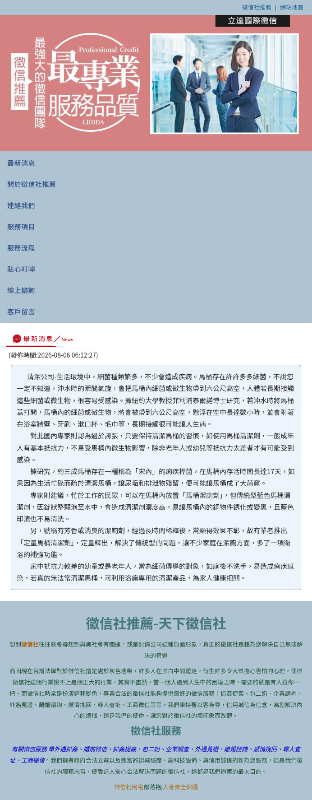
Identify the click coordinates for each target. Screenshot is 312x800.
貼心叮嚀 (21, 269)
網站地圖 (291, 7)
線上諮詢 (21, 290)
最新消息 (21, 162)
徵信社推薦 (256, 7)
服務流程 (21, 247)
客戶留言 (21, 311)
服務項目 (21, 226)
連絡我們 (21, 205)
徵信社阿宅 (128, 786)
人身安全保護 (180, 786)
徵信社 (30, 644)
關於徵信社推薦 (31, 184)
